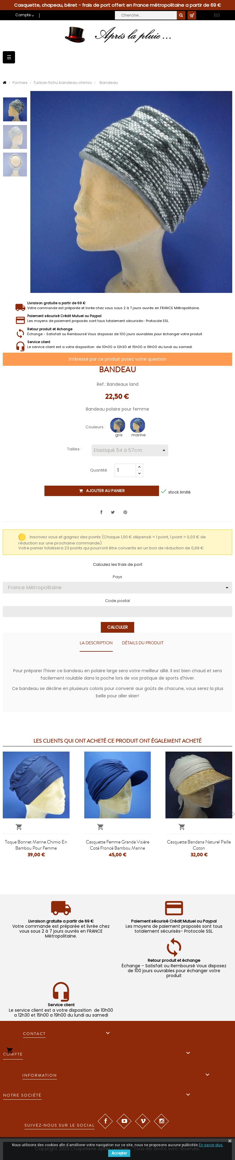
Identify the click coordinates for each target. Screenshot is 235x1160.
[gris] (118, 427)
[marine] (138, 427)
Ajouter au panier (102, 491)
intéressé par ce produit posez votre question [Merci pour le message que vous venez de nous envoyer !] (117, 359)
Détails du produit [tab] (143, 643)
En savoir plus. (211, 1145)
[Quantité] (125, 470)
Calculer (117, 627)
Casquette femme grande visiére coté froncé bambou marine (117, 845)
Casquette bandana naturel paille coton (199, 845)
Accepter (119, 1153)
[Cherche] (150, 15)
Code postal (117, 600)
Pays (117, 576)
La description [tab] (96, 643)
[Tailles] (130, 450)
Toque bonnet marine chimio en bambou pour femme (36, 845)
